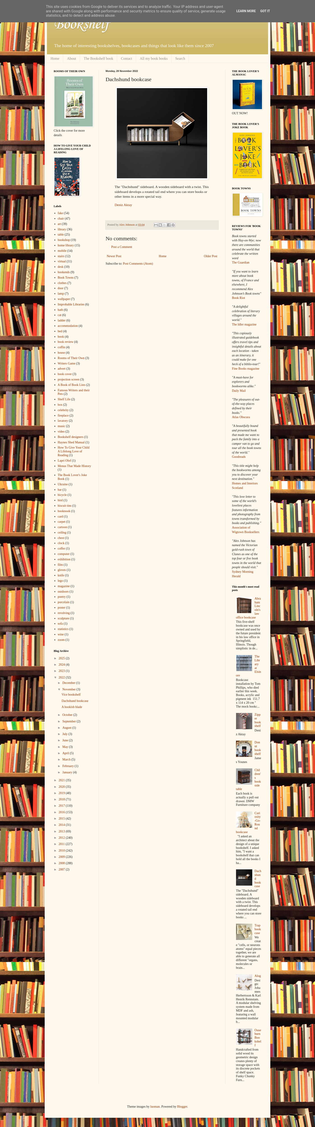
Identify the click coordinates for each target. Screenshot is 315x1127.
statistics (63, 629)
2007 (62, 869)
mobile (62, 250)
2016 (62, 812)
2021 (62, 780)
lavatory (63, 420)
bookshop (64, 240)
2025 (62, 658)
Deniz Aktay (123, 205)
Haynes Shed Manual (71, 442)
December (69, 683)
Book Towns (66, 277)
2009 (62, 857)
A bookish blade (72, 707)
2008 (62, 863)
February (68, 766)
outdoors (63, 591)
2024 (62, 664)
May (65, 747)
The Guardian (240, 262)
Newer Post (114, 256)
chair (61, 218)
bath (60, 310)
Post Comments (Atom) (138, 263)
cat (59, 315)
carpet (61, 521)
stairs (61, 256)
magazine (64, 586)
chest (61, 538)
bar (60, 489)
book (61, 336)
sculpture (63, 618)
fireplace (63, 415)
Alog (258, 976)
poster (61, 607)
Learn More (246, 11)
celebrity (63, 410)
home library (66, 245)
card (60, 516)
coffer (61, 548)
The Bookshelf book (98, 58)
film (60, 564)
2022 (62, 677)
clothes (62, 283)
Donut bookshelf (258, 748)
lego (60, 580)
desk (61, 266)
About (71, 58)
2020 (62, 786)
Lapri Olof (64, 460)
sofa (60, 623)
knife (61, 575)
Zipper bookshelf (258, 720)
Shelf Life (64, 399)
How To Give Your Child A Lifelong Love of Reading (74, 451)
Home (55, 58)
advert (62, 368)
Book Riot (238, 298)
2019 (62, 793)
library (62, 229)
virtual (62, 261)
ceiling (62, 532)
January (67, 772)
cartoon (62, 527)
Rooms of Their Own (71, 358)
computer (64, 554)
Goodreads (239, 456)
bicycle (62, 495)
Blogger (182, 1106)
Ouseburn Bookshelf (258, 1038)
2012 (62, 837)
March (66, 759)
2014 (62, 825)
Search (180, 58)
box (60, 404)
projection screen (68, 379)
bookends (64, 272)
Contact (126, 58)
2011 (62, 844)
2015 (62, 818)
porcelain (63, 602)
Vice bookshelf (71, 694)
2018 (62, 799)
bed (60, 331)
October (67, 715)
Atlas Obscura (241, 417)
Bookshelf (81, 23)
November (69, 689)
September (69, 721)
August (67, 727)
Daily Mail (239, 390)
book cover (65, 374)
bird (60, 500)
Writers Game (66, 363)
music (61, 426)
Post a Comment (121, 247)
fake (60, 213)
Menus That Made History (74, 466)
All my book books (154, 58)
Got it (265, 11)
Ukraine (63, 484)
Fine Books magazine (245, 368)
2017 (62, 805)
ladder (62, 320)
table (61, 234)
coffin (61, 347)
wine (61, 634)
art (59, 224)
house (61, 352)
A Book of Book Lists (72, 385)
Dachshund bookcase (75, 701)
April (66, 753)
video (61, 431)
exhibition (64, 559)
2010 (62, 850)
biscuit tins (65, 505)
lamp (61, 293)
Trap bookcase (258, 929)
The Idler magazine (244, 324)
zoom (61, 639)
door (61, 288)
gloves (62, 570)
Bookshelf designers (70, 437)
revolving (64, 613)
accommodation (68, 326)
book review (66, 342)
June (65, 740)
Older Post (211, 256)
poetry (62, 596)
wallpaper (64, 299)
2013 (62, 831)
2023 (62, 671)
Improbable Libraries (71, 304)
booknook (64, 511)
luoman (155, 1106)
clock (61, 543)
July (65, 734)
